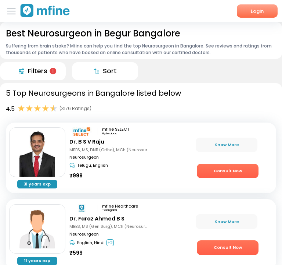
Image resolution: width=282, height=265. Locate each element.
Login (257, 11)
